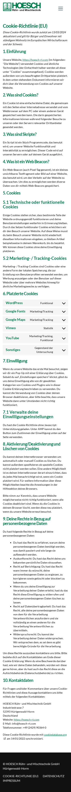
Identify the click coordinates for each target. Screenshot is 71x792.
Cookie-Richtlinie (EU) (20, 776)
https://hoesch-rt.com (35, 59)
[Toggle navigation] (60, 8)
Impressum (11, 780)
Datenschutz (53, 776)
